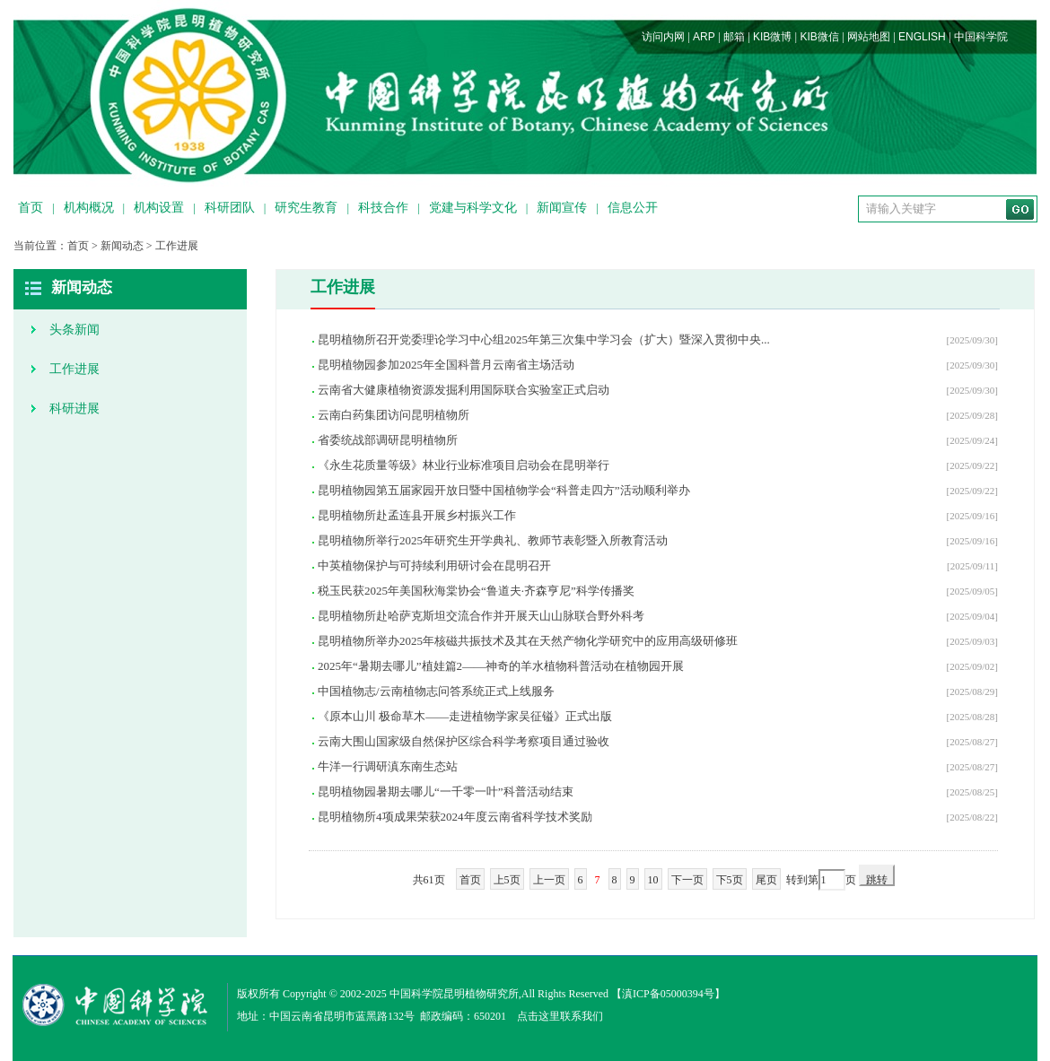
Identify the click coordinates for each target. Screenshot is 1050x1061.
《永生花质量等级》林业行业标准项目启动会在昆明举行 (463, 465)
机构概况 (89, 207)
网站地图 (868, 36)
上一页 (549, 880)
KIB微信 (819, 36)
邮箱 (734, 36)
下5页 (729, 880)
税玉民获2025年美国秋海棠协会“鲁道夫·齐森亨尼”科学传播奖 (476, 590)
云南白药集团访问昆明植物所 (393, 415)
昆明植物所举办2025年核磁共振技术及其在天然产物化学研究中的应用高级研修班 (528, 641)
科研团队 (230, 207)
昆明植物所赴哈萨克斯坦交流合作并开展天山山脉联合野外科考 (481, 615)
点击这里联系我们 (560, 1016)
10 (653, 880)
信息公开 (633, 207)
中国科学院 (981, 36)
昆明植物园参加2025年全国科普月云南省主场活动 (446, 364)
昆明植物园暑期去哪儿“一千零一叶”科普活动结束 (445, 791)
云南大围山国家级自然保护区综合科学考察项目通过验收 (463, 741)
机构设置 (159, 207)
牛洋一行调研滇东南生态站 (388, 766)
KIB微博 (772, 36)
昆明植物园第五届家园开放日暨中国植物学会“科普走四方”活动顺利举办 (504, 490)
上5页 (507, 880)
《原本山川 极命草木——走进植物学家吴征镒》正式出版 (465, 716)
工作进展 (176, 245)
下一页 (687, 880)
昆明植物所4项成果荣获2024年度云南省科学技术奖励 (455, 816)
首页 (30, 207)
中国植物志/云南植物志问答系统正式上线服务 (436, 691)
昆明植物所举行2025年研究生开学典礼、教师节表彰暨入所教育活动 (493, 540)
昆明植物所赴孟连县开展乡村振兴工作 (417, 515)
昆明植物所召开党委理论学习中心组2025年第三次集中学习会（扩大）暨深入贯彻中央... (544, 339)
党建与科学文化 (473, 207)
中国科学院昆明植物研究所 (454, 993)
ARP (704, 36)
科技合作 (383, 207)
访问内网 (663, 36)
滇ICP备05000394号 (668, 993)
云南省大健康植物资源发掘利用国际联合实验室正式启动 (463, 389)
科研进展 (74, 408)
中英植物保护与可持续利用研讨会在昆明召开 (434, 565)
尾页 (766, 880)
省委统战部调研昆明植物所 (388, 440)
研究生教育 (306, 207)
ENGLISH (922, 36)
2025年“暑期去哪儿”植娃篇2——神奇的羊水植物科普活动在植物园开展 (501, 666)
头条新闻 (74, 329)
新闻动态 (122, 245)
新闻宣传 (562, 207)
